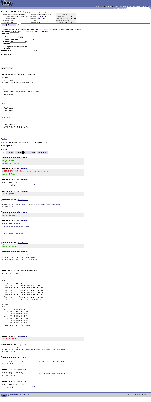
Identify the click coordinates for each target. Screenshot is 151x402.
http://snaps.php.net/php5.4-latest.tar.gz (16, 230)
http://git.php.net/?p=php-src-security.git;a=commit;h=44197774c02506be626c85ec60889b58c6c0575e (37, 354)
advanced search (124, 6)
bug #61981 (12, 188)
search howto (132, 6)
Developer (11, 25)
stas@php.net (21, 349)
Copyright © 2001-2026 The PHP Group (18, 399)
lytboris (39, 16)
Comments (10, 152)
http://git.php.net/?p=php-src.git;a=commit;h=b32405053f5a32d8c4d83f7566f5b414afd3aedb (34, 207)
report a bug (116, 6)
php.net (97, 6)
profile (44, 16)
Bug (3, 12)
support (102, 6)
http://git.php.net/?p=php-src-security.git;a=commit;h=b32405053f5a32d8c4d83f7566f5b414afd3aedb (37, 366)
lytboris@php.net (22, 157)
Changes (19, 152)
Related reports (42, 152)
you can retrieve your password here (36, 31)
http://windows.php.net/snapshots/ (13, 237)
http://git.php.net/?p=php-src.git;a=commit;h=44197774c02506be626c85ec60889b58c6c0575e (34, 186)
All (3, 152)
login (149, 6)
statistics (138, 6)
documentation (108, 6)
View (4, 25)
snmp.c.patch (5, 142)
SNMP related (41, 18)
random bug (144, 6)
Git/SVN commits (29, 152)
